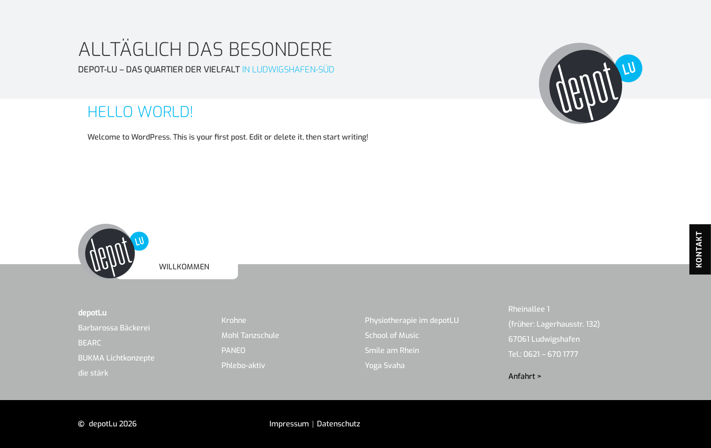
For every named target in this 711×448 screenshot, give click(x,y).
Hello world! (140, 112)
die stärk (93, 373)
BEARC (89, 343)
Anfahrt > (525, 376)
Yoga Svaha (385, 365)
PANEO (233, 350)
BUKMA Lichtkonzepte (116, 358)
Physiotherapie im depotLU (412, 320)
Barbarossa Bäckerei (114, 328)
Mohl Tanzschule (250, 335)
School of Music (392, 335)
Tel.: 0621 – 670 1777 (543, 354)
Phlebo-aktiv (243, 365)
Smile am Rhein (392, 350)
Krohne (233, 320)
